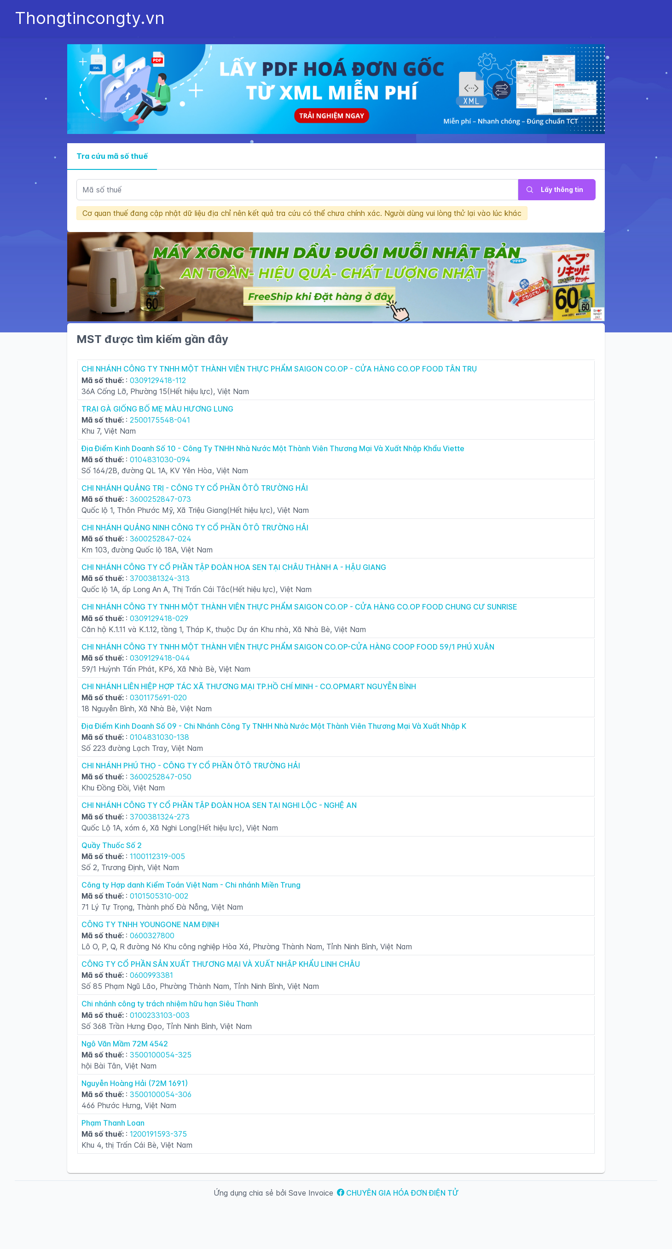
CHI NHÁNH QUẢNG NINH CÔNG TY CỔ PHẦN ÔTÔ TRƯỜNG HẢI (194, 527)
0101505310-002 (159, 895)
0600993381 (151, 975)
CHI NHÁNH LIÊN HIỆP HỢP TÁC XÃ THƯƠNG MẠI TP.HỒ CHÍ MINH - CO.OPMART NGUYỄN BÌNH (248, 686)
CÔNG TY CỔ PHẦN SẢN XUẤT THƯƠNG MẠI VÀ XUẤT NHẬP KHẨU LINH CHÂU (220, 964)
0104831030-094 (160, 459)
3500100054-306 (160, 1094)
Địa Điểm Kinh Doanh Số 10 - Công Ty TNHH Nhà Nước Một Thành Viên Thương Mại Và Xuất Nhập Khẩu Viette (272, 448)
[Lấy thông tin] (557, 189)
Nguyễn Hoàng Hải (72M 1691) (134, 1083)
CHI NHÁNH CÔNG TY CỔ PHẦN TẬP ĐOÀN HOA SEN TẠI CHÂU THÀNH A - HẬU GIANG (233, 567)
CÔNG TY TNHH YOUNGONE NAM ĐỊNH (150, 924)
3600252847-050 (160, 776)
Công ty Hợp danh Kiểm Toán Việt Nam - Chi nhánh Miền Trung (191, 884)
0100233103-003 (160, 1015)
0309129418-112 (158, 380)
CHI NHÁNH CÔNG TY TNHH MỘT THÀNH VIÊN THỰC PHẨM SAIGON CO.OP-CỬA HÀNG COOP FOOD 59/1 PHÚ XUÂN (287, 646)
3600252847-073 (160, 499)
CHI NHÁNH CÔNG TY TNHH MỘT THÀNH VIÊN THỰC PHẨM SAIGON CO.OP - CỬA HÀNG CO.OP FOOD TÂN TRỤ (279, 368)
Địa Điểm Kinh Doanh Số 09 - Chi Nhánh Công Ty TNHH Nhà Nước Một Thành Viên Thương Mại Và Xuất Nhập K (273, 726)
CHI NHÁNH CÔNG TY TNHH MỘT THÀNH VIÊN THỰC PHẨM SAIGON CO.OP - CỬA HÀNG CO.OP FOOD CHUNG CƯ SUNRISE (299, 606)
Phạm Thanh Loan (113, 1122)
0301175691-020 (158, 697)
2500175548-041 (160, 419)
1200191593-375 (158, 1134)
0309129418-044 (160, 657)
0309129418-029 (159, 618)
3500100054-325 (160, 1054)
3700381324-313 (160, 578)
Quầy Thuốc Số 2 (111, 845)
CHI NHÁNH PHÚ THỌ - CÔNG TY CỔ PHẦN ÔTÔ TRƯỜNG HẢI (190, 765)
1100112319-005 (157, 856)
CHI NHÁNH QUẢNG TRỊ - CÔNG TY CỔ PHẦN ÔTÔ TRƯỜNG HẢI (194, 488)
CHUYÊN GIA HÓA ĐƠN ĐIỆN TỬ (398, 1192)
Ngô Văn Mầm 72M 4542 (124, 1043)
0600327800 (152, 935)
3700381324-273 (160, 816)
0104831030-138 (159, 737)
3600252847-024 (160, 538)
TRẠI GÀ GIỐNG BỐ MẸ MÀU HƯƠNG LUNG (157, 408)
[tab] (112, 156)
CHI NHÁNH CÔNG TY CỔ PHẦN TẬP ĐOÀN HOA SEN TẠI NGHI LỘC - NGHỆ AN (219, 805)
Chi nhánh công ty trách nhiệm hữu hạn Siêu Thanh (169, 1003)
